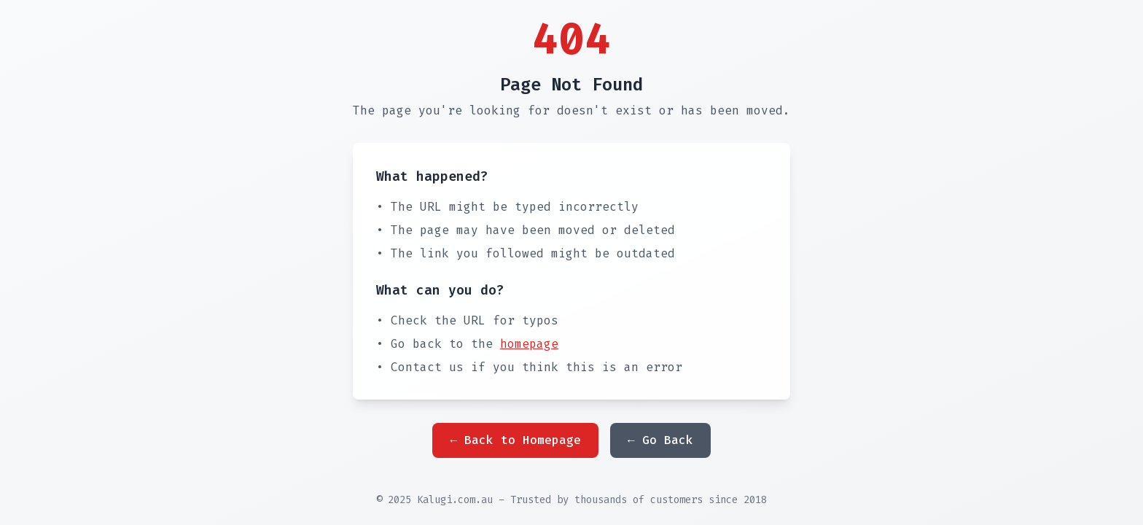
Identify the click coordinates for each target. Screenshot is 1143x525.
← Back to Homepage (515, 440)
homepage (529, 343)
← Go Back (660, 440)
